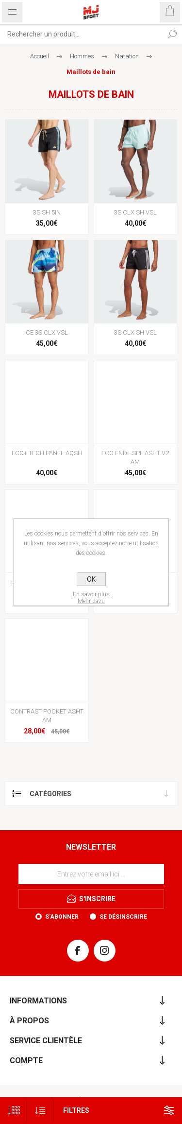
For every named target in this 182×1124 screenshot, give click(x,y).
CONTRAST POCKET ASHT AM (46, 716)
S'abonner (62, 916)
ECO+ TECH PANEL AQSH (47, 453)
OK (91, 579)
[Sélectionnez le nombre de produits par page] (13, 1110)
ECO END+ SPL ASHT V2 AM (135, 457)
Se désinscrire (123, 916)
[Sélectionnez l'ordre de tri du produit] (40, 1110)
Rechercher (172, 34)
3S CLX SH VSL (135, 212)
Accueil (39, 56)
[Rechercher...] (81, 34)
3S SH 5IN (47, 212)
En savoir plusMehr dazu (91, 598)
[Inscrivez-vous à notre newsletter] (91, 874)
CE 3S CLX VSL (47, 332)
